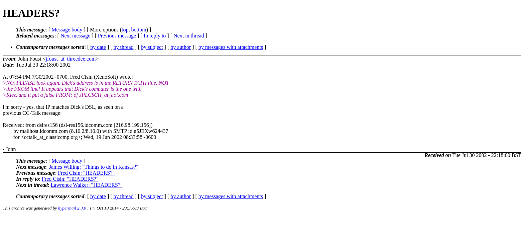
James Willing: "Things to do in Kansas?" (93, 167)
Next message (75, 35)
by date (98, 47)
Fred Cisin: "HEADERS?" (86, 173)
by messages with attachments (231, 47)
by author (180, 47)
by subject (152, 47)
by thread (124, 47)
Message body (66, 29)
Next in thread (188, 35)
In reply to (155, 35)
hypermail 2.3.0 (72, 208)
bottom (138, 29)
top (125, 29)
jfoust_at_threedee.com (71, 59)
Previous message (117, 35)
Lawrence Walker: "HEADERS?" (87, 185)
